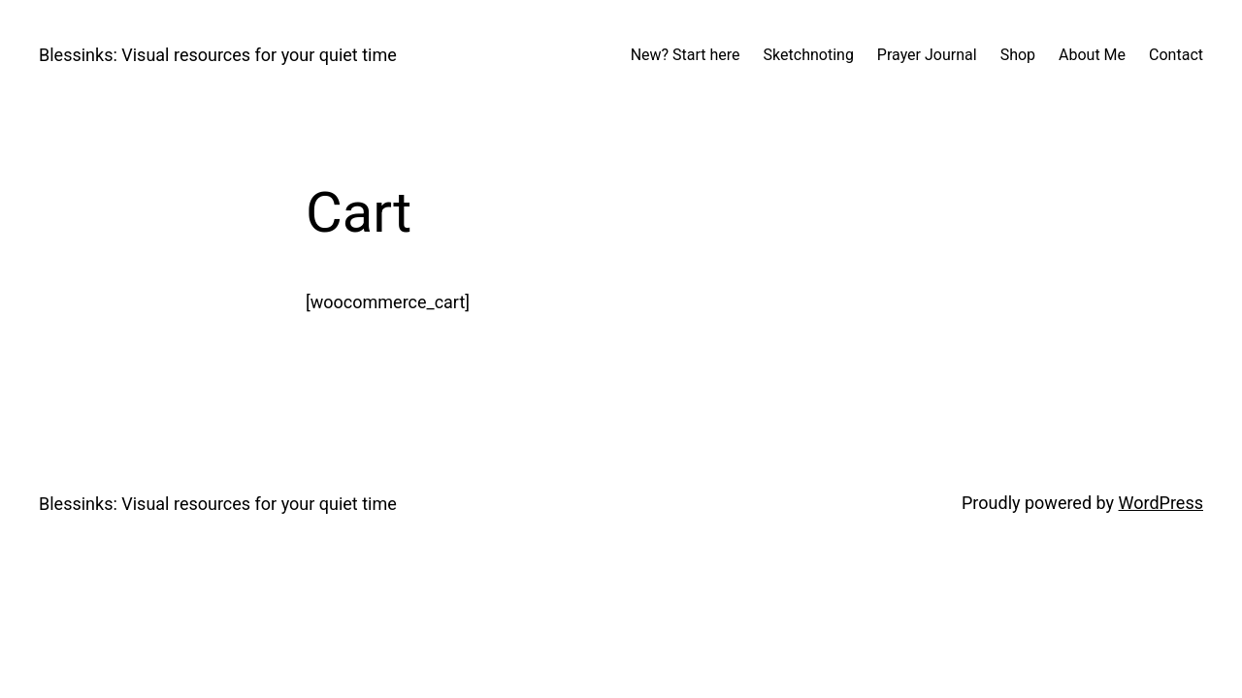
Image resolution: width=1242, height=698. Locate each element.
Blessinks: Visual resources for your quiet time (218, 55)
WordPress (1161, 502)
